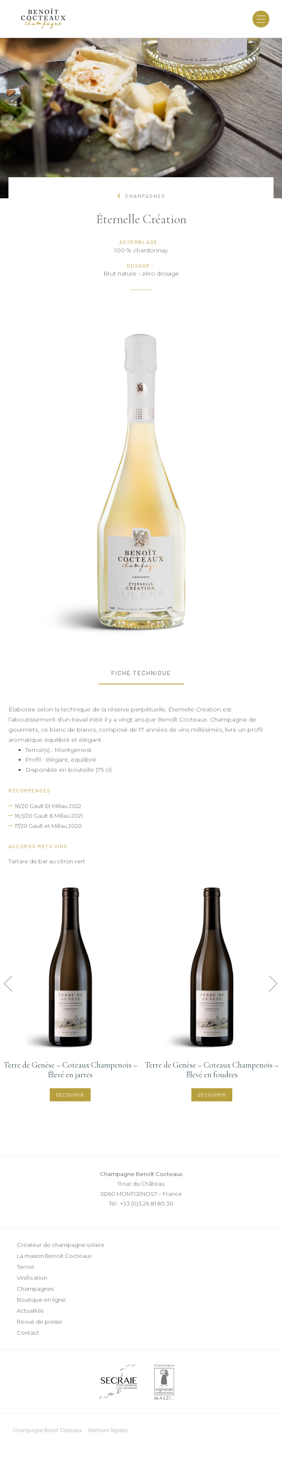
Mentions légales (108, 1430)
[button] (8, 984)
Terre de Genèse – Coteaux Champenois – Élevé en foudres (212, 1069)
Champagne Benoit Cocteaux (47, 1430)
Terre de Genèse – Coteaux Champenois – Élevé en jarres (70, 1069)
